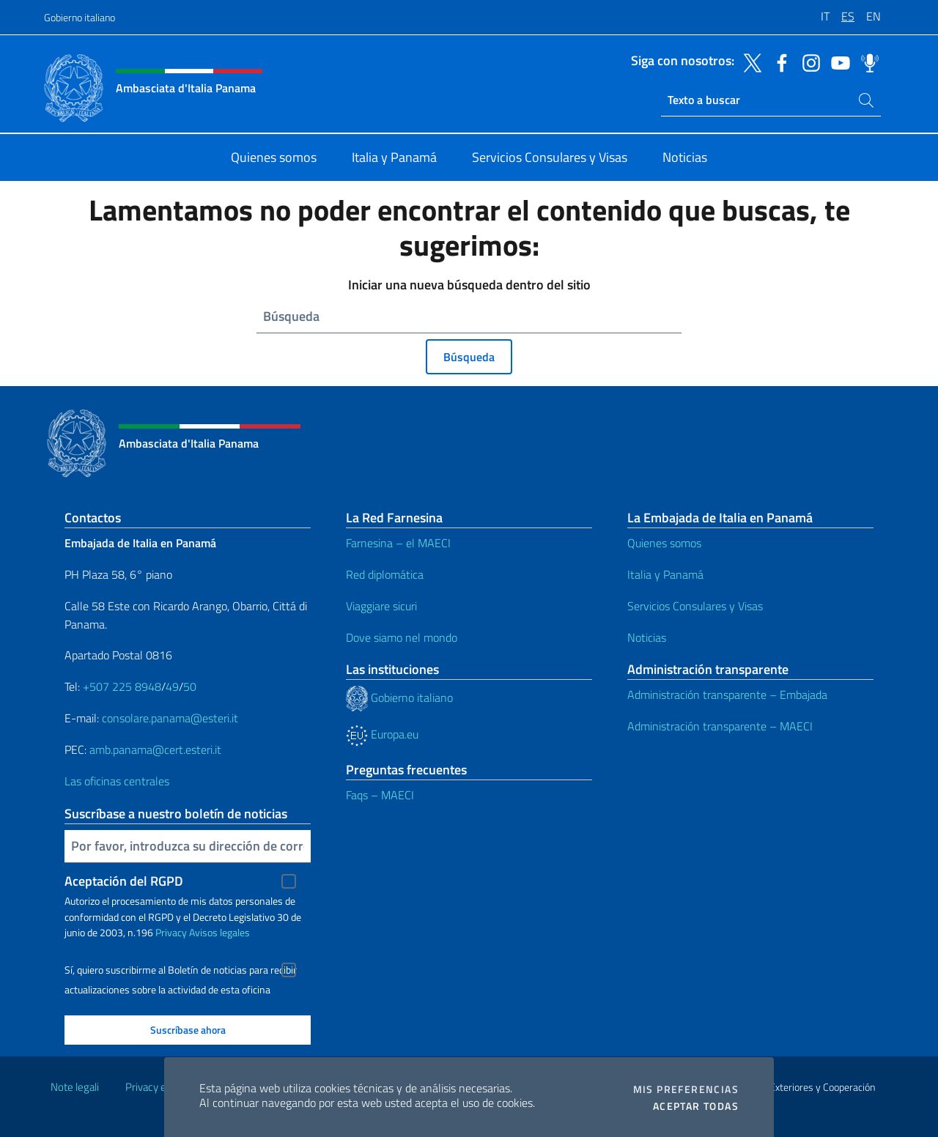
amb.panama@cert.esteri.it (155, 749)
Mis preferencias (686, 1089)
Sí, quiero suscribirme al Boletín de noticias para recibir (180, 970)
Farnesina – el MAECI (398, 543)
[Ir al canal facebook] (778, 61)
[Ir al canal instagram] (807, 61)
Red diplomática (385, 574)
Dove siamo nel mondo (401, 637)
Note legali (75, 1086)
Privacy (171, 932)
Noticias (646, 637)
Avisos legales (219, 932)
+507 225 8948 (122, 686)
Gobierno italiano (79, 17)
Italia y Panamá (665, 574)
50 (189, 686)
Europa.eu (382, 734)
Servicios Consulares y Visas (695, 606)
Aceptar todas (696, 1106)
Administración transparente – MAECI (720, 726)
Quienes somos (664, 543)
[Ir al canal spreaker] (866, 61)
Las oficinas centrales (116, 781)
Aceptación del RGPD (123, 881)
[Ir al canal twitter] (749, 61)
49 (172, 686)
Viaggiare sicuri (381, 606)
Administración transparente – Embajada (727, 694)
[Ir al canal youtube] (837, 61)
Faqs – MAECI (380, 795)
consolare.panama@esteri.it (170, 718)
